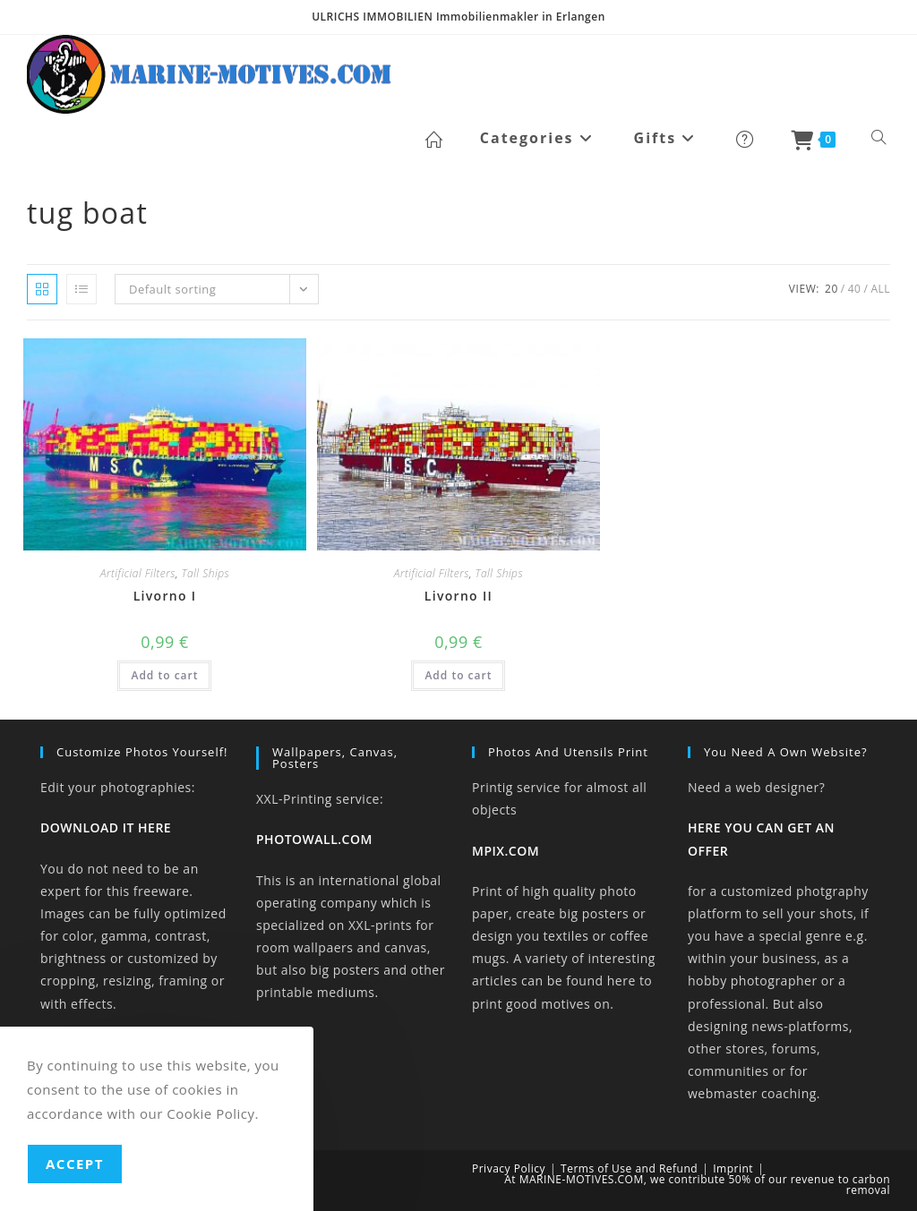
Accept (75, 1164)
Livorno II (458, 595)
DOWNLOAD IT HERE (105, 827)
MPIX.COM (505, 850)
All (880, 288)
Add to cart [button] (164, 675)
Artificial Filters (138, 573)
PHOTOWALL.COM (314, 839)
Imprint (733, 1168)
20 (831, 288)
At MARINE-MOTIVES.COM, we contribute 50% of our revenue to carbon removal (697, 1185)
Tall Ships (206, 573)
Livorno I (165, 595)
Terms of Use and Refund (629, 1168)
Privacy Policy (508, 1168)
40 (854, 288)
